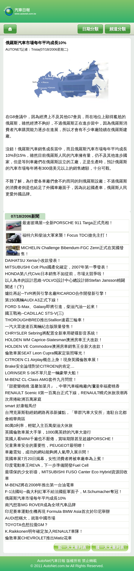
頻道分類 (117, 29)
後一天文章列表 (110, 547)
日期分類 (90, 29)
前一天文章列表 (72, 547)
